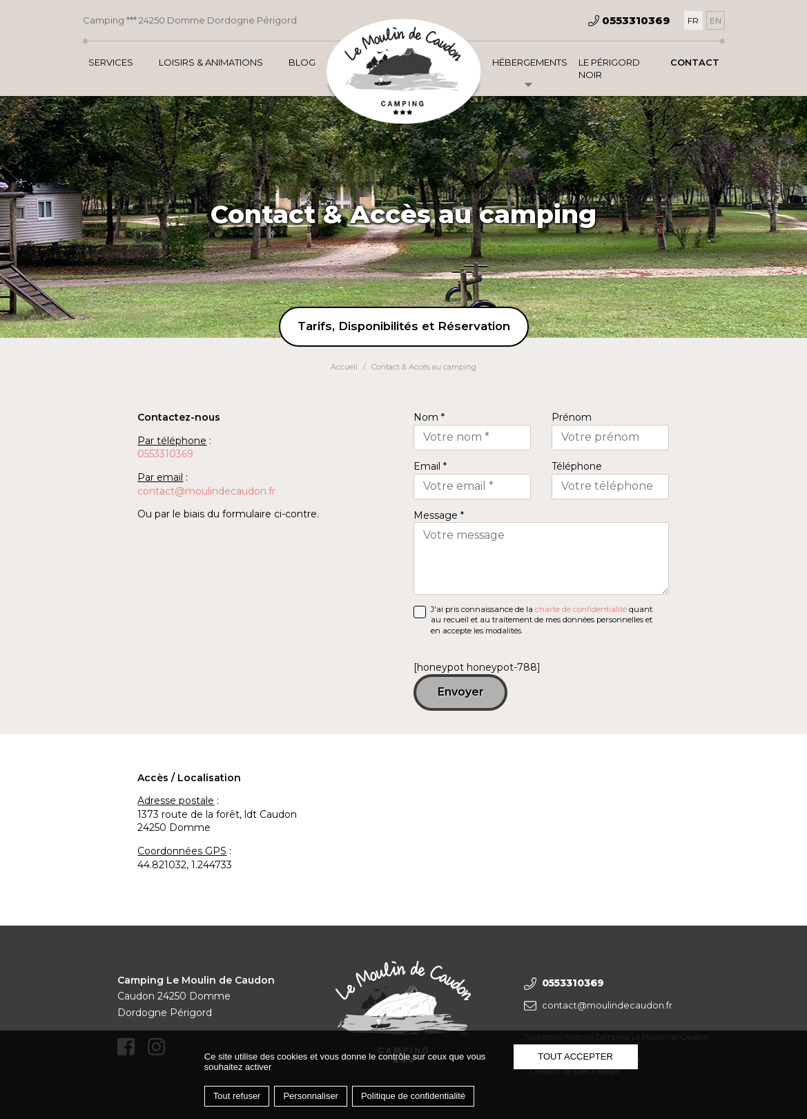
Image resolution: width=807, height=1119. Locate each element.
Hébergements (529, 62)
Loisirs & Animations (211, 62)
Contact (694, 62)
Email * (430, 466)
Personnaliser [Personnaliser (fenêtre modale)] (310, 1096)
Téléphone (577, 466)
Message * (439, 515)
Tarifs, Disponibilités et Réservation (404, 326)
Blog (302, 62)
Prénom (572, 417)
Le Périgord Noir (609, 68)
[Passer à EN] (715, 20)
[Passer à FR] (693, 20)
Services (110, 62)
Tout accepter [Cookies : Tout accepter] (575, 1056)
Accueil (344, 367)
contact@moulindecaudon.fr (206, 491)
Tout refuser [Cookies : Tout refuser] (237, 1096)
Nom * (429, 417)
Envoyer (461, 691)
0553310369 (165, 454)
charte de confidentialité (581, 609)
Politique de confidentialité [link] (413, 1096)
